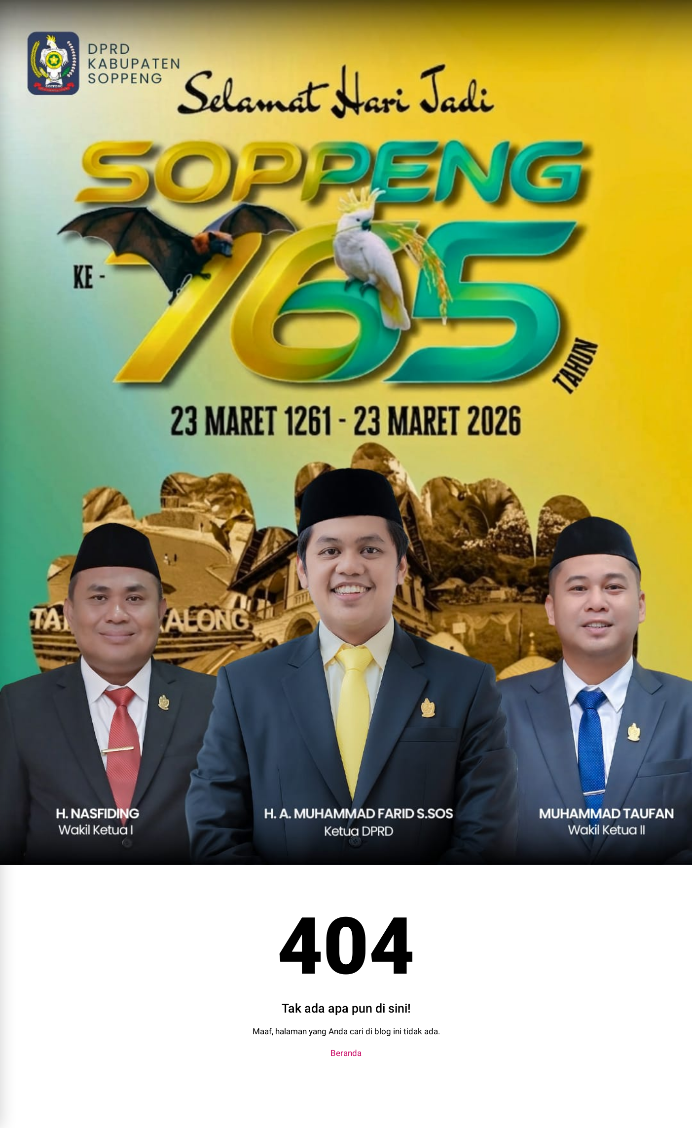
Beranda (346, 1053)
